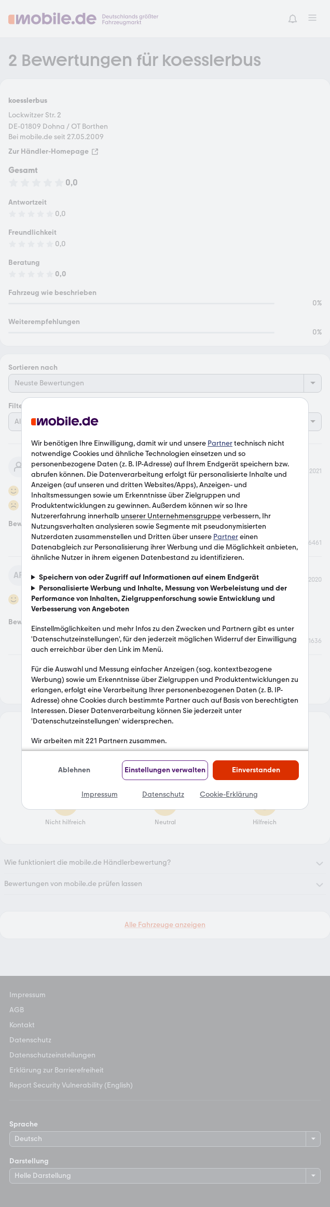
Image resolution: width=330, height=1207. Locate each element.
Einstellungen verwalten (165, 770)
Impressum (99, 794)
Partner (220, 443)
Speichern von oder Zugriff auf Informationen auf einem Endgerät (149, 577)
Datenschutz (163, 794)
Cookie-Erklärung (229, 794)
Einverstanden (256, 770)
